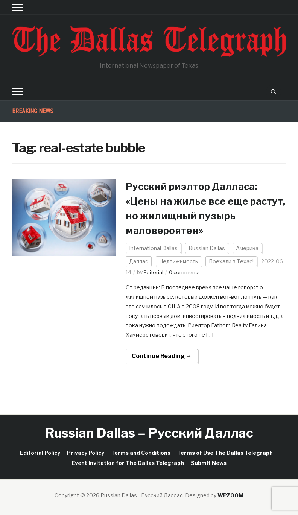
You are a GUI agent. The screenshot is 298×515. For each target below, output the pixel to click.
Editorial (154, 272)
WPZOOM (230, 495)
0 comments (186, 272)
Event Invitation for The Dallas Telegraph (128, 463)
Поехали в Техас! (231, 261)
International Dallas (153, 248)
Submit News (209, 463)
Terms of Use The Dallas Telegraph (225, 453)
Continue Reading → (162, 356)
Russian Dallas (207, 248)
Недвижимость (178, 261)
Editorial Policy (40, 453)
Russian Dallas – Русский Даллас (149, 433)
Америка (247, 248)
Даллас (138, 261)
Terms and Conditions (140, 453)
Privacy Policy (85, 453)
